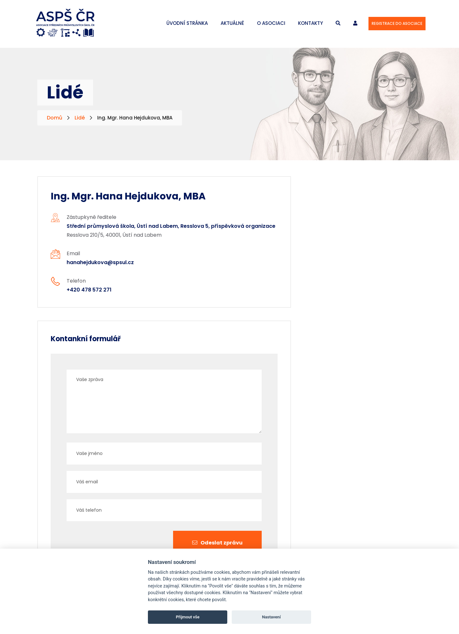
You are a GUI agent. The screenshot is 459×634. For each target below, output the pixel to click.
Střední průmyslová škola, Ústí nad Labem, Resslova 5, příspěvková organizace (171, 226)
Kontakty (310, 23)
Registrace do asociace (397, 23)
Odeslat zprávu (217, 542)
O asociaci (271, 23)
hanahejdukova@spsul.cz (100, 262)
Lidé (80, 117)
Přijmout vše (188, 617)
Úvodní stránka (187, 23)
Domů (54, 117)
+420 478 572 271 (89, 289)
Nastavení (271, 617)
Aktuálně (232, 23)
